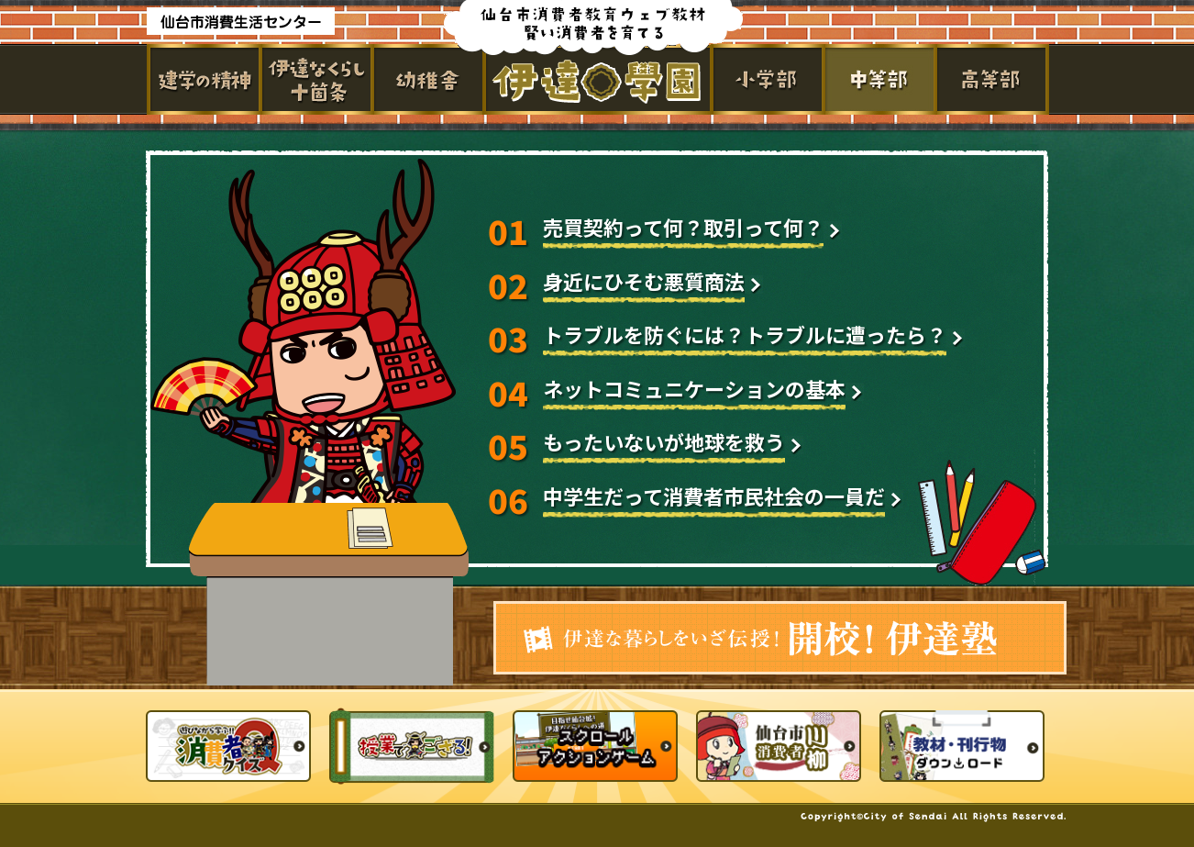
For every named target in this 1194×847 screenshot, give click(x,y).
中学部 (881, 79)
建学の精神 (203, 79)
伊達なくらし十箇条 (314, 79)
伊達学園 (597, 79)
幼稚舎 (426, 79)
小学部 (769, 79)
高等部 (993, 79)
